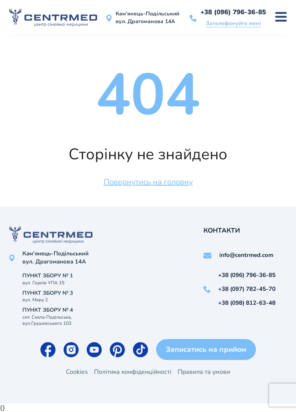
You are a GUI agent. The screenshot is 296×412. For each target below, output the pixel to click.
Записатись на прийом (206, 349)
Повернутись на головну (148, 182)
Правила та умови (204, 372)
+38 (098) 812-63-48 (247, 303)
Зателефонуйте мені (233, 23)
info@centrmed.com (246, 255)
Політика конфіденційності (133, 372)
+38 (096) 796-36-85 (233, 12)
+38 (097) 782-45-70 (247, 289)
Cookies (77, 372)
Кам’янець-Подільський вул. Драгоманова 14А (147, 17)
